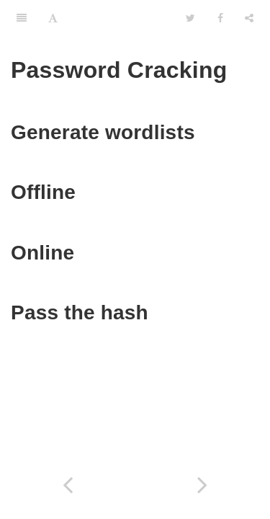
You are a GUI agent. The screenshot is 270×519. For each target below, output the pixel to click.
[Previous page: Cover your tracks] (67, 485)
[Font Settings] (52, 18)
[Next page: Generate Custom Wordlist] (203, 485)
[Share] (249, 18)
